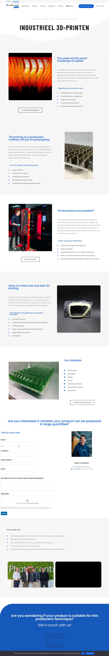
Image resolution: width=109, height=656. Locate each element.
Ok (83, 653)
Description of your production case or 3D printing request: (22, 478)
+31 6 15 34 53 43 (87, 469)
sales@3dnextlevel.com (82, 467)
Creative (8, 1)
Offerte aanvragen (86, 6)
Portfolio (34, 6)
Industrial (16, 1)
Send (4, 513)
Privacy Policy (89, 653)
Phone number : (7, 460)
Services (42, 6)
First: (2, 446)
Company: (5, 451)
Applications (25, 6)
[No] (107, 653)
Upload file (5, 494)
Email (3, 469)
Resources (52, 6)
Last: (19, 446)
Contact (60, 6)
